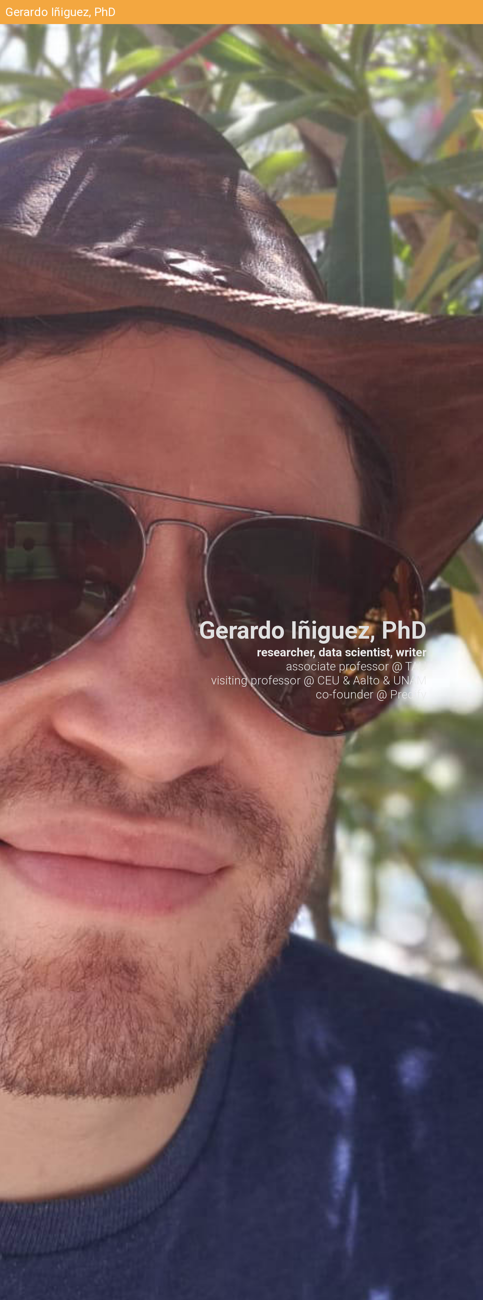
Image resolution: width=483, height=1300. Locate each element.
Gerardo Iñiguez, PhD (60, 12)
